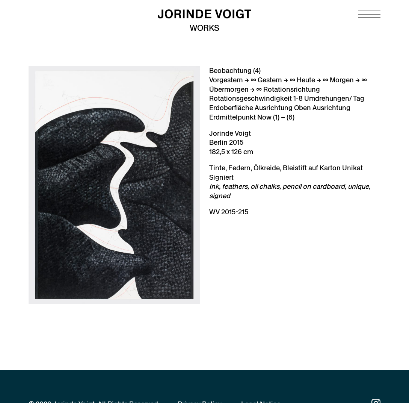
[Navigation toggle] (369, 14)
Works (204, 28)
